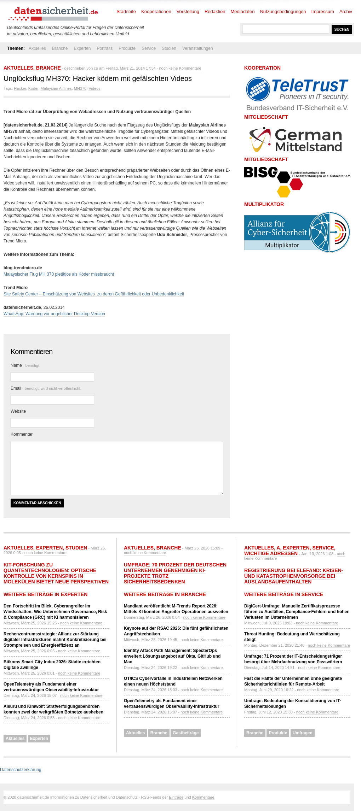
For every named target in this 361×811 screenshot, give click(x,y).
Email (46, 388)
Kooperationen (156, 11)
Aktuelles (37, 48)
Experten (82, 48)
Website (18, 411)
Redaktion (215, 11)
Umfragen (303, 732)
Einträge (176, 797)
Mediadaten (243, 11)
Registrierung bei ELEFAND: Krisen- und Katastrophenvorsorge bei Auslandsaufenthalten (293, 576)
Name (25, 365)
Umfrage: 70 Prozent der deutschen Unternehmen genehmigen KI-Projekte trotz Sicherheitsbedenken (175, 573)
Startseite (126, 11)
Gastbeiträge (186, 732)
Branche (60, 48)
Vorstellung (188, 11)
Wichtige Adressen (271, 553)
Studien (169, 48)
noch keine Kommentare (180, 68)
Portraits (105, 48)
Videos (94, 88)
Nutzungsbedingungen (283, 11)
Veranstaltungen (197, 48)
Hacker (20, 88)
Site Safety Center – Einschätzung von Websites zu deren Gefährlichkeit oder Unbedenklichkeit (94, 294)
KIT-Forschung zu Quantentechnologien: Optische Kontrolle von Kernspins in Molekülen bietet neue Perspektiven (56, 573)
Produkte (127, 48)
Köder (33, 88)
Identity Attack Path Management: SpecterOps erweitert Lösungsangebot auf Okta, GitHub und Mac (172, 656)
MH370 (80, 88)
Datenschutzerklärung (20, 769)
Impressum (322, 11)
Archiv (345, 11)
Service (149, 48)
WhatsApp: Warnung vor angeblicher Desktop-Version (54, 313)
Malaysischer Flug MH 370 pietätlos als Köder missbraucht (59, 274)
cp (96, 68)
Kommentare (203, 797)
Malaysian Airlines (56, 88)
